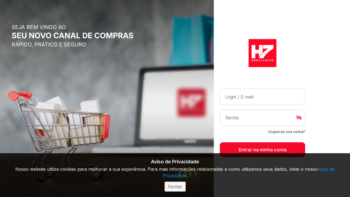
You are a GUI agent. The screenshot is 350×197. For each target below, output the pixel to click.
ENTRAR (262, 149)
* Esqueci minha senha (287, 132)
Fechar (175, 186)
